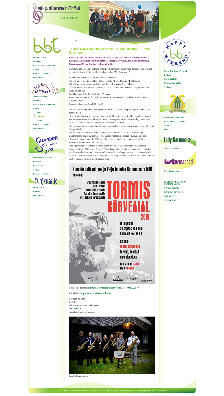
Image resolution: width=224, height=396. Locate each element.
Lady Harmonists (171, 148)
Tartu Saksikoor (40, 96)
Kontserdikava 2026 (172, 83)
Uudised (40, 116)
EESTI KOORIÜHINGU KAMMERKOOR (175, 183)
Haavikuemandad (171, 171)
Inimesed (37, 61)
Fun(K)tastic (38, 187)
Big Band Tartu (40, 57)
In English (74, 18)
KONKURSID (170, 200)
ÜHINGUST (169, 196)
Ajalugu (36, 69)
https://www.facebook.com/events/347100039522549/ (114, 288)
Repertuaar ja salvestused (44, 65)
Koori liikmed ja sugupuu (175, 121)
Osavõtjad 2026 (170, 79)
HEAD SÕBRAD (171, 188)
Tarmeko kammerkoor (174, 117)
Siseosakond (38, 77)
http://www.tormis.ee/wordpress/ (96, 293)
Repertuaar (38, 166)
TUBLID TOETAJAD (173, 192)
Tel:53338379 (75, 308)
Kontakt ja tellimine (42, 73)
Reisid (39, 112)
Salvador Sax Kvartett (42, 158)
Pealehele (65, 18)
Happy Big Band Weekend (175, 71)
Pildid (39, 120)
